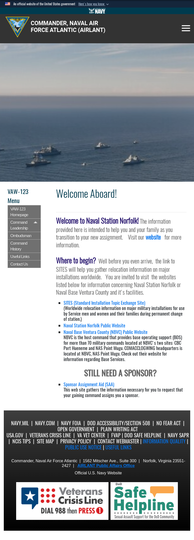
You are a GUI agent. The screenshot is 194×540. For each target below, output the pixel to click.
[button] (94, 4)
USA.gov (15, 435)
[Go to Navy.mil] (97, 11)
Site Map (45, 441)
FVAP (116, 435)
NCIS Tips (21, 441)
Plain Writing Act (119, 429)
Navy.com (45, 423)
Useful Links (19, 256)
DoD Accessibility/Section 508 (118, 423)
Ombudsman (20, 236)
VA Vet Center (91, 435)
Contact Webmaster (118, 441)
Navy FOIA (71, 423)
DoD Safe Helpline (142, 435)
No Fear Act (168, 423)
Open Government (76, 429)
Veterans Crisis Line (50, 435)
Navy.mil (20, 423)
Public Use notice (83, 447)
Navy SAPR (178, 435)
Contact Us (19, 264)
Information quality (164, 441)
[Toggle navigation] (186, 28)
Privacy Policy (75, 441)
